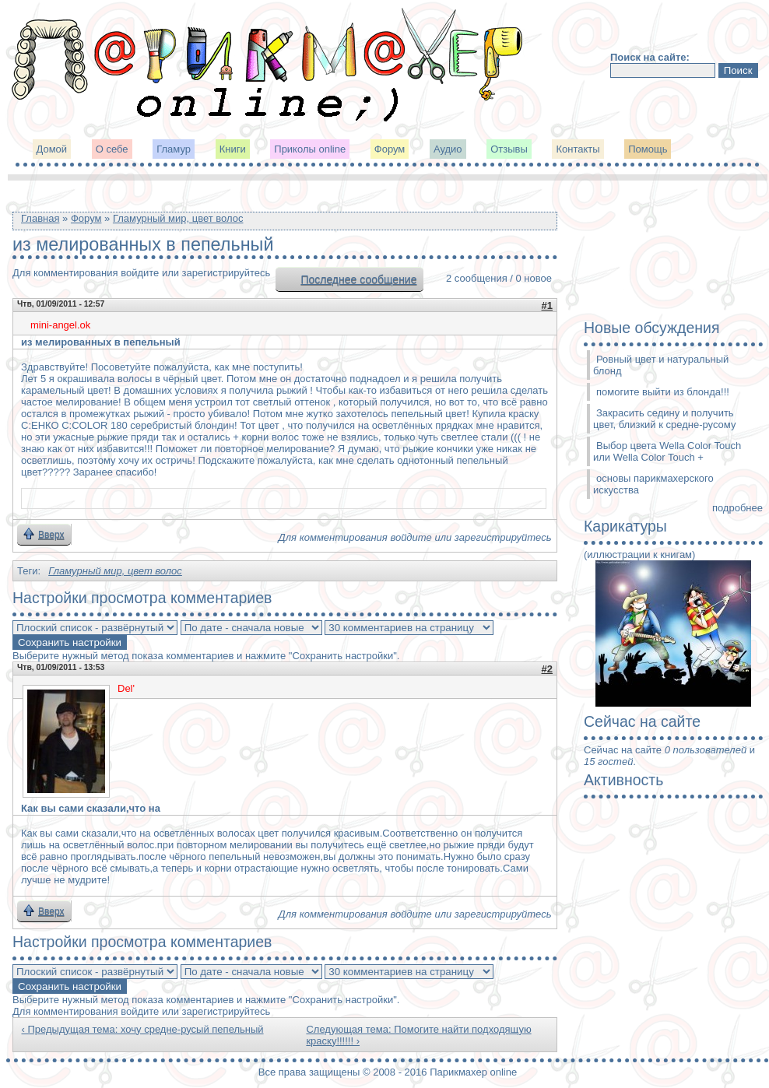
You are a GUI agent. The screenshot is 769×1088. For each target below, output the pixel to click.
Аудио (448, 149)
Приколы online (310, 149)
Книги (232, 149)
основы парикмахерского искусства (653, 484)
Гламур (173, 149)
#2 (547, 669)
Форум (390, 149)
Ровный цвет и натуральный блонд (661, 365)
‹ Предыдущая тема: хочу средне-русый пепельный (143, 1029)
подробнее (737, 508)
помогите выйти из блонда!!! (662, 392)
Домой (52, 149)
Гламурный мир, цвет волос (178, 218)
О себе (112, 149)
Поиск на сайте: (650, 57)
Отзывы (509, 149)
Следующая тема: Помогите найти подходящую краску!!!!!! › (418, 1035)
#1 (547, 305)
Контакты (577, 149)
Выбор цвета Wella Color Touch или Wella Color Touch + (667, 451)
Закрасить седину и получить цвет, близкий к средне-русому (664, 418)
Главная (40, 218)
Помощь (647, 149)
